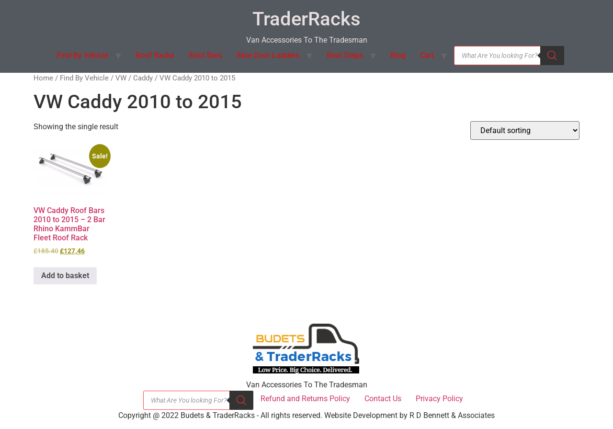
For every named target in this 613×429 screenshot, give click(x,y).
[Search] (552, 55)
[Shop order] (524, 130)
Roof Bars (205, 55)
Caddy (143, 78)
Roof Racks (155, 55)
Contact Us (382, 398)
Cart (427, 55)
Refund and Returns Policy (305, 398)
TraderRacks (306, 19)
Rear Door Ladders (268, 55)
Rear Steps (345, 55)
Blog (398, 55)
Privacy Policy (439, 398)
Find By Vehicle (82, 55)
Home (43, 78)
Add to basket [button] (65, 275)
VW (120, 78)
